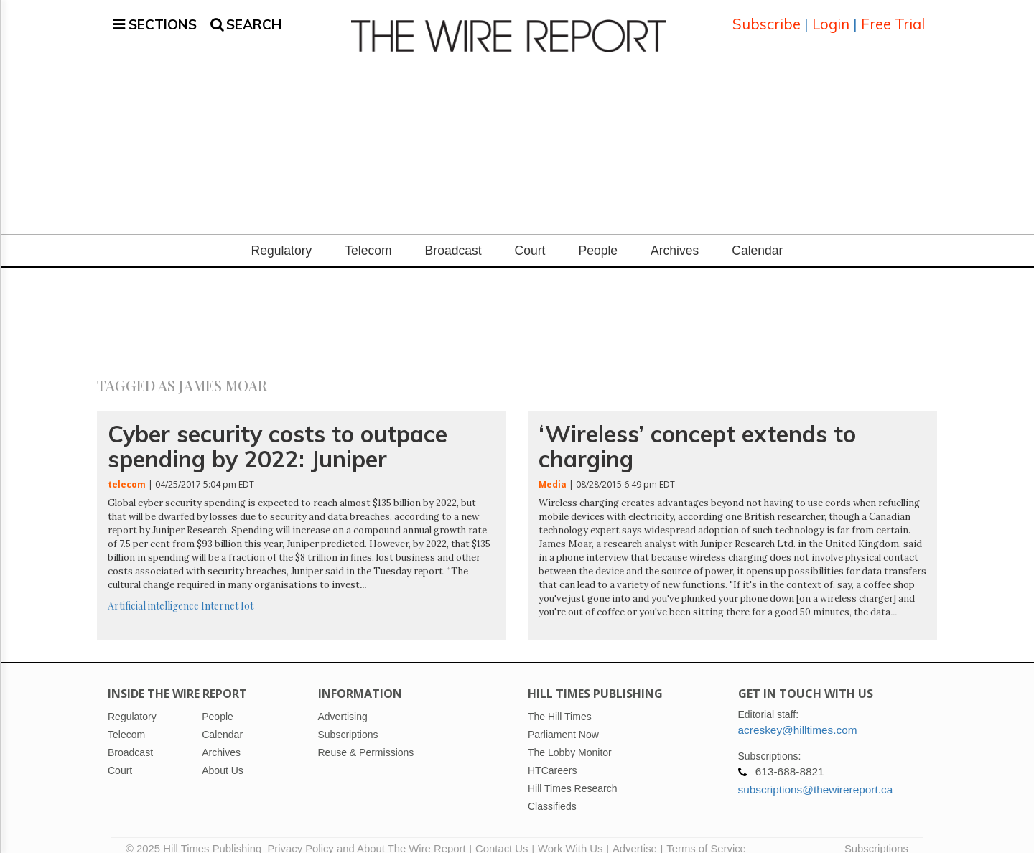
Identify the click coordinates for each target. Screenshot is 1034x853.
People (598, 237)
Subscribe (766, 18)
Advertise (635, 835)
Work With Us (570, 835)
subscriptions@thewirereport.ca (815, 776)
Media (553, 471)
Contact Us (501, 835)
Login (830, 18)
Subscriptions (876, 835)
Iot (247, 592)
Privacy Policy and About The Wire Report (366, 835)
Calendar (757, 237)
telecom (127, 471)
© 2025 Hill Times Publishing (196, 835)
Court (530, 237)
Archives (675, 237)
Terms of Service (706, 835)
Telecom (368, 237)
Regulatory (281, 237)
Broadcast (453, 237)
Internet (219, 592)
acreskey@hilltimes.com (797, 716)
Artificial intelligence (153, 592)
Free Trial (893, 18)
